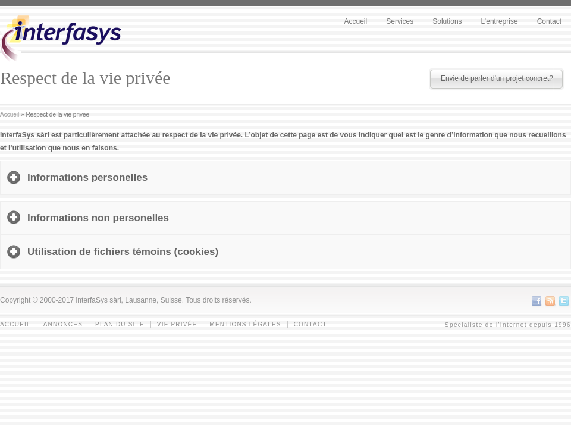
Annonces (63, 324)
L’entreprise (499, 21)
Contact (549, 21)
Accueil (356, 21)
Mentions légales (245, 324)
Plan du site (120, 324)
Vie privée (177, 324)
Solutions (447, 21)
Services (399, 21)
